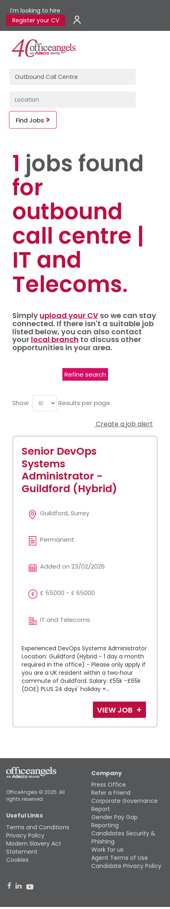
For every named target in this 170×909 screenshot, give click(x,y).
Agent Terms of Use (119, 858)
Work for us (107, 850)
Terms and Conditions (37, 827)
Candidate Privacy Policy (126, 866)
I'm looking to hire (35, 11)
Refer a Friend (110, 793)
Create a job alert (123, 424)
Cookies (17, 860)
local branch (55, 339)
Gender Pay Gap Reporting (114, 821)
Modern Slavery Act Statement (33, 847)
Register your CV (35, 20)
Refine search (85, 374)
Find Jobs (30, 120)
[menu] (44, 403)
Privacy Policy (25, 835)
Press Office (108, 784)
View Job (115, 710)
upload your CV (69, 315)
